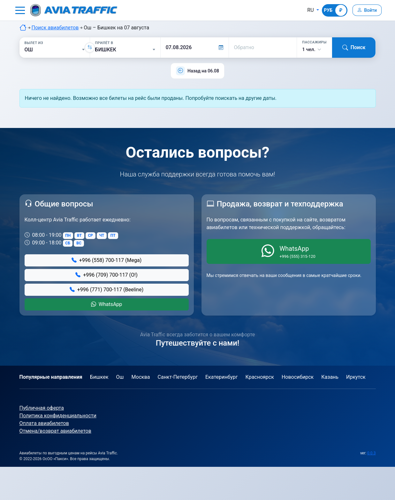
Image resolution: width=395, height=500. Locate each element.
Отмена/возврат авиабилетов (55, 431)
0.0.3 (371, 453)
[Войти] (366, 10)
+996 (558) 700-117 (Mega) (107, 260)
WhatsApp (106, 304)
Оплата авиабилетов (44, 423)
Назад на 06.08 (203, 70)
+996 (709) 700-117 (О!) (106, 275)
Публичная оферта (41, 408)
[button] (20, 10)
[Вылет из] (55, 49)
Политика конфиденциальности (57, 416)
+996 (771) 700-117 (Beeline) (106, 290)
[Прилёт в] (125, 49)
